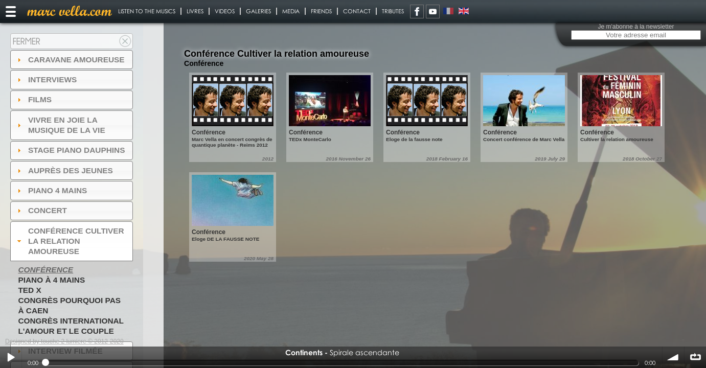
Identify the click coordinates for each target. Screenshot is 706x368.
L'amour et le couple (66, 331)
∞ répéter (695, 357)
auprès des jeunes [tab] (64, 170)
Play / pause (10, 357)
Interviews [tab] (46, 79)
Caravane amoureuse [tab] (70, 59)
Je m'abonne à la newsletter (636, 26)
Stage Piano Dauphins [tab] (70, 150)
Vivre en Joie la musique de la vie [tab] (60, 125)
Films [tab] (33, 99)
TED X (29, 290)
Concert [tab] (41, 210)
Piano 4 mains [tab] (51, 190)
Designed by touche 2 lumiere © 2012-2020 (64, 341)
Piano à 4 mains (51, 279)
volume (673, 357)
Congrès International (71, 320)
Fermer (26, 41)
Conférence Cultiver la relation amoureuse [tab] (69, 241)
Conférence (45, 269)
